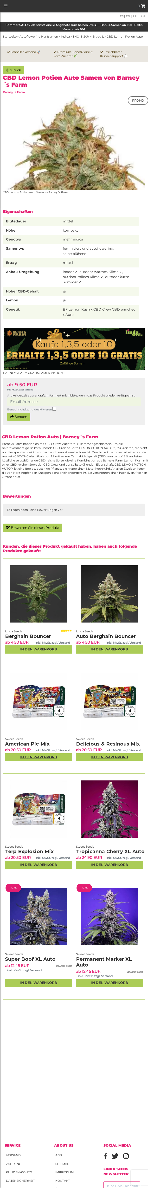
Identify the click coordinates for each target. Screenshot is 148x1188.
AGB (58, 1155)
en (127, 16)
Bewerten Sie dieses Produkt (32, 528)
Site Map (62, 1164)
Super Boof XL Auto (30, 959)
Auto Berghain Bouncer (106, 636)
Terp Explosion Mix (29, 851)
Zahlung (13, 1164)
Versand (13, 1155)
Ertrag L (98, 36)
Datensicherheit (20, 1180)
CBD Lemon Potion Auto (125, 36)
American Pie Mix (27, 744)
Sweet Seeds (14, 739)
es (121, 16)
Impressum (64, 1172)
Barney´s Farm (14, 92)
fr (134, 16)
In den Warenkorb (38, 649)
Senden (18, 417)
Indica (65, 36)
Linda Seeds (13, 631)
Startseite (10, 36)
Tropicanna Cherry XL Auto (110, 851)
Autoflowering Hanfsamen (38, 36)
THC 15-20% (81, 36)
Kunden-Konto (19, 1172)
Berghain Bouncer (28, 636)
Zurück (13, 70)
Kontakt (62, 1180)
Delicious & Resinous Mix (108, 744)
